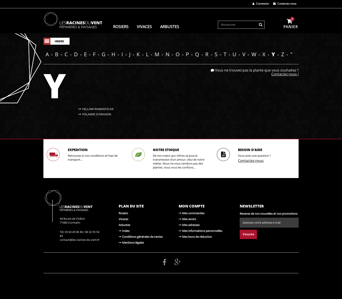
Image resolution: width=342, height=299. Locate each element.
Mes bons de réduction (195, 237)
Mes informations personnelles (200, 231)
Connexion (260, 3)
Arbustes (169, 26)
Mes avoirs (187, 219)
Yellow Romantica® (96, 109)
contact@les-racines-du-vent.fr (79, 240)
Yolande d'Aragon (94, 114)
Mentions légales (131, 243)
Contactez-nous (284, 3)
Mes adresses (189, 225)
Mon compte (192, 206)
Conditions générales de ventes (141, 237)
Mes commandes (191, 213)
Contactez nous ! (285, 74)
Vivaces (144, 26)
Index (124, 231)
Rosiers (120, 26)
